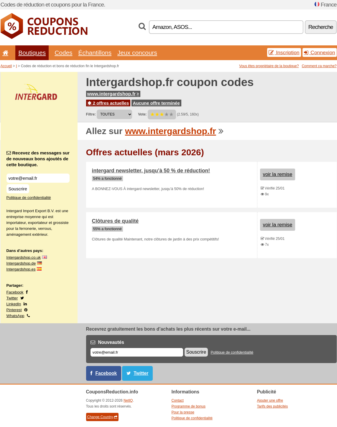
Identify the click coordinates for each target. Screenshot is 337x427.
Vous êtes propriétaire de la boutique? (269, 66)
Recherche (320, 27)
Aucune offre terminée (156, 102)
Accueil (6, 66)
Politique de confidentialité (28, 197)
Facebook (15, 292)
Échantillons (95, 52)
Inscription (284, 52)
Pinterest (14, 310)
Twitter (12, 298)
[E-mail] (137, 352)
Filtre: (91, 114)
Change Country (102, 417)
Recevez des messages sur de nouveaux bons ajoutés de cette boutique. (38, 158)
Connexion (319, 52)
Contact (178, 400)
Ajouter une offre (270, 400)
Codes (63, 52)
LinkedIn (13, 304)
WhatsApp (15, 316)
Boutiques (32, 52)
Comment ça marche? (319, 66)
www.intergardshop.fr (113, 93)
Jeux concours (137, 52)
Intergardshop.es (21, 269)
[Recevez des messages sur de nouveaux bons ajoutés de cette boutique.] (38, 178)
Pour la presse (183, 412)
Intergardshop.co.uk (23, 257)
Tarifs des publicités (272, 406)
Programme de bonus (189, 406)
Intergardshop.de (21, 263)
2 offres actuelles (108, 102)
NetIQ (128, 400)
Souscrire (18, 188)
